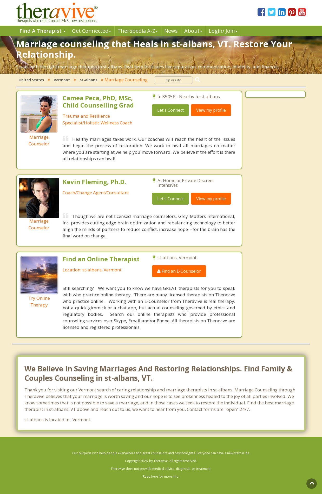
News (171, 30)
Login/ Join (223, 30)
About (193, 30)
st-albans (88, 79)
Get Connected (91, 30)
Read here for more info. (161, 476)
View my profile (211, 110)
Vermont (62, 79)
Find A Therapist (42, 30)
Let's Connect (170, 110)
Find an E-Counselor (179, 271)
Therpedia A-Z (137, 30)
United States (31, 79)
